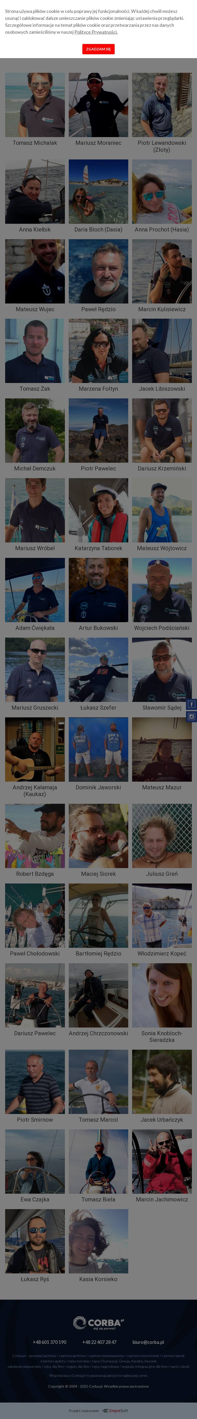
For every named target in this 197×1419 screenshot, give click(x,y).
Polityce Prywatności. (96, 32)
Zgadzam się (98, 49)
